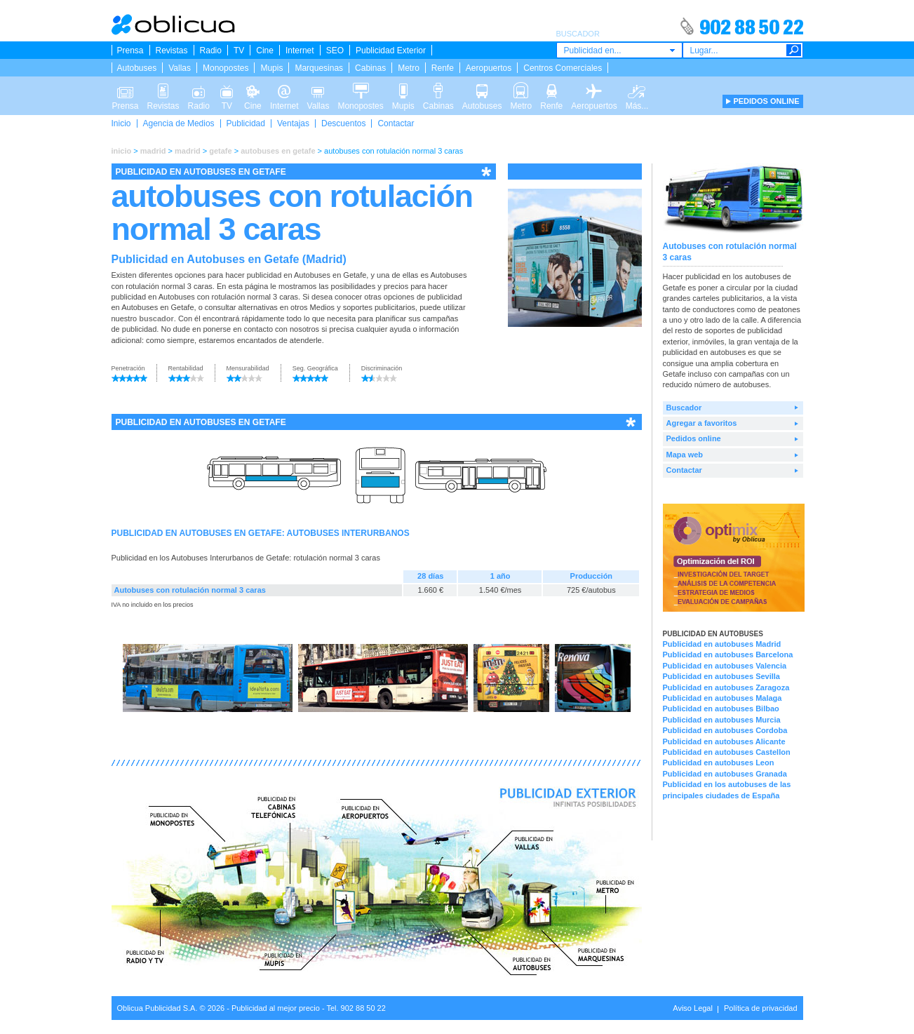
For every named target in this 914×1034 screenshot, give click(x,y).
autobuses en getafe (278, 151)
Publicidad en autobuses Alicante (724, 741)
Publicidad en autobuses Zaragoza (726, 687)
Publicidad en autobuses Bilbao (721, 708)
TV (239, 50)
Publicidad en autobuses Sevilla (722, 676)
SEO (335, 50)
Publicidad (246, 123)
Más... (637, 90)
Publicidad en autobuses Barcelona (728, 654)
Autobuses (137, 68)
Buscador (684, 407)
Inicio (121, 123)
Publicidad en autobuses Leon (718, 762)
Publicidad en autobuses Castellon (727, 752)
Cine (265, 50)
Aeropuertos (488, 68)
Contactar (395, 123)
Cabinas (370, 68)
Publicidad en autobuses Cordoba (725, 730)
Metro (408, 68)
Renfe (442, 68)
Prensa (130, 50)
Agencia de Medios (179, 123)
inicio (122, 151)
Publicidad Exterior (391, 50)
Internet (299, 50)
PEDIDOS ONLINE (766, 101)
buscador (156, 318)
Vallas (179, 68)
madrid (153, 151)
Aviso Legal (693, 1008)
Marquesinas (319, 68)
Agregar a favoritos (701, 423)
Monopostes (225, 68)
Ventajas (293, 123)
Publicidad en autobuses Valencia (725, 666)
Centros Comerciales (562, 68)
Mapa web (685, 454)
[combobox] (619, 50)
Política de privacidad (761, 1008)
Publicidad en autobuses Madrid (722, 644)
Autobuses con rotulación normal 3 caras (190, 590)
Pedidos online (693, 438)
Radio (211, 50)
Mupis (271, 68)
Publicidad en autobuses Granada (725, 774)
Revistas (172, 50)
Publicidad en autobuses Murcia (722, 720)
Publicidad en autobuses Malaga (722, 698)
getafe (220, 151)
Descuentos (343, 123)
